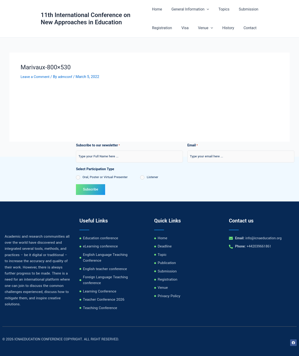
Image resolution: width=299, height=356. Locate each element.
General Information (188, 9)
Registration (270, 9)
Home (157, 9)
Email (192, 146)
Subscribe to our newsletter (98, 146)
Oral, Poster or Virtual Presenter (105, 177)
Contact (215, 28)
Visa (155, 28)
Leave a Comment (36, 76)
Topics (220, 9)
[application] (205, 9)
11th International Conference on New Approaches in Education (86, 18)
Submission (243, 9)
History (195, 28)
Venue (174, 28)
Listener (152, 177)
